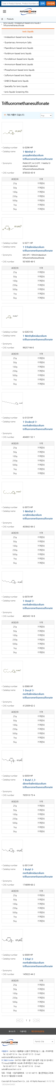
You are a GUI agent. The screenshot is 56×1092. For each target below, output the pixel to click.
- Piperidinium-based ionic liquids (18, 48)
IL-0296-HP (28, 147)
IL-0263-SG (28, 332)
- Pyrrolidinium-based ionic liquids (18, 59)
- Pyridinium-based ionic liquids (17, 53)
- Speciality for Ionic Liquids (15, 86)
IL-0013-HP (28, 865)
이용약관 (23, 1031)
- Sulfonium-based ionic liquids (17, 75)
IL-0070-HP (28, 597)
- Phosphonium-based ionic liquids (18, 70)
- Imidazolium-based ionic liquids (18, 37)
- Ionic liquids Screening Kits (15, 92)
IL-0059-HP (28, 776)
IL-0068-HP (28, 686)
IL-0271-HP (28, 243)
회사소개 (12, 1031)
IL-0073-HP (28, 507)
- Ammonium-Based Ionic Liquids (18, 64)
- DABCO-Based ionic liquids (16, 81)
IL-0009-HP (28, 955)
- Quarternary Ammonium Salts (17, 42)
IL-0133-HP (28, 417)
